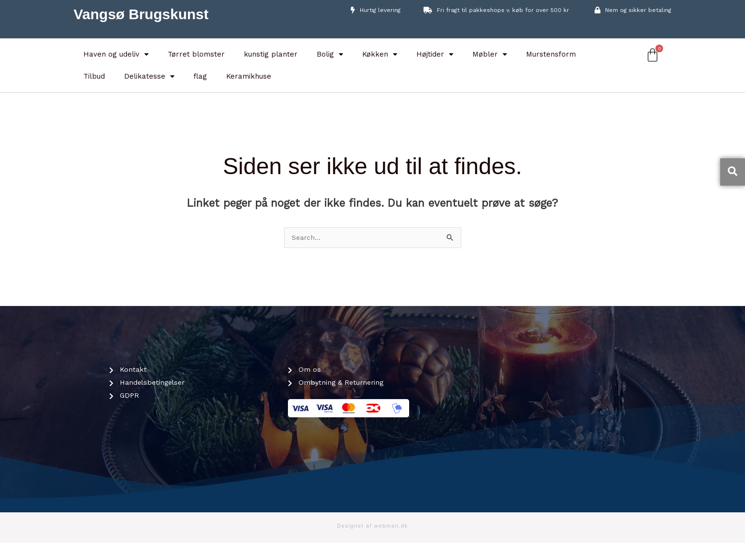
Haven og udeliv (116, 54)
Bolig (330, 54)
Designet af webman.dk (372, 526)
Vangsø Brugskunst (141, 14)
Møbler (489, 54)
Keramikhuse (248, 76)
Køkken (379, 54)
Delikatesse (149, 76)
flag (200, 76)
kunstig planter (271, 54)
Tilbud (94, 76)
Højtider (434, 54)
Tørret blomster (196, 54)
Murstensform (551, 54)
